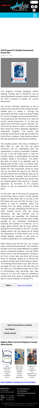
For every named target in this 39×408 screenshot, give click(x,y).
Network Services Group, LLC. (26, 405)
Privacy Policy (21, 395)
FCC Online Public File (23, 389)
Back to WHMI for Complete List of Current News (18, 382)
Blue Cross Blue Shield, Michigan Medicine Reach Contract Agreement (19, 363)
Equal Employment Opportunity (26, 393)
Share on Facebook (24, 285)
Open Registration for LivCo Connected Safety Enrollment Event (7, 363)
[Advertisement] (19, 33)
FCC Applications (22, 391)
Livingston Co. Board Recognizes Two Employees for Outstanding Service (32, 363)
